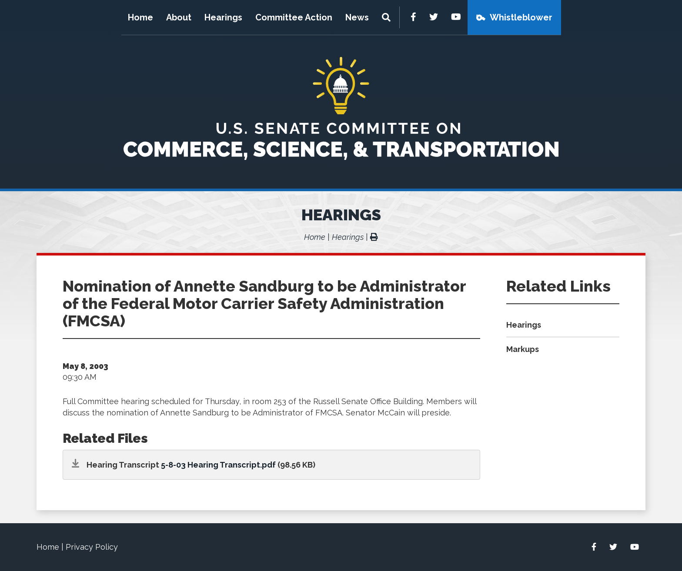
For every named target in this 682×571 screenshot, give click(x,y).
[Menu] (387, 17)
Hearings (223, 17)
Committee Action (293, 17)
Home (140, 17)
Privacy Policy (92, 546)
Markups (522, 349)
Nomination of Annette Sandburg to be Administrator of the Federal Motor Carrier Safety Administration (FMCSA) (264, 303)
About (178, 17)
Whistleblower (521, 17)
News (357, 17)
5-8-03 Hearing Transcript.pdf (218, 464)
